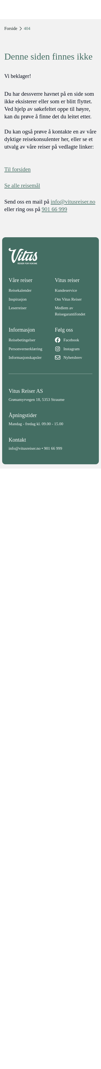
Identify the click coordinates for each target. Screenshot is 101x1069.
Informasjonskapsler (25, 357)
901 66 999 (53, 448)
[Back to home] (50, 256)
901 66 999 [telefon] (54, 209)
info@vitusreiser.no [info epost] (73, 201)
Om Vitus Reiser (68, 299)
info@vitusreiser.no (24, 448)
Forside (10, 28)
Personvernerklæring (25, 349)
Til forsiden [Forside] (17, 169)
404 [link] (27, 28)
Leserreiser (18, 308)
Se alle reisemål (22, 185)
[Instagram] (74, 349)
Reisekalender (20, 290)
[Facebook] (74, 340)
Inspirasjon (18, 299)
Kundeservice (66, 290)
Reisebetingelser (22, 340)
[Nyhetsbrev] (74, 358)
